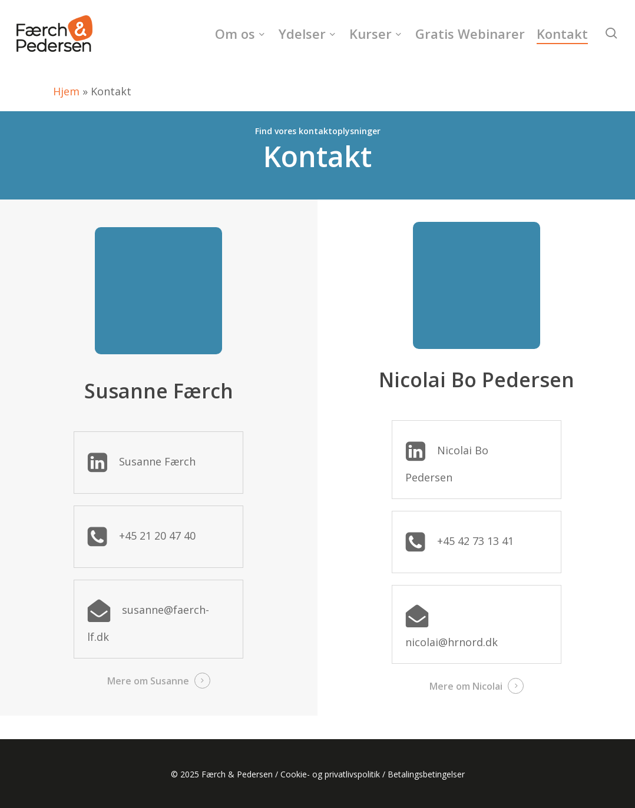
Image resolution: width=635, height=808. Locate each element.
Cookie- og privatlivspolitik (330, 774)
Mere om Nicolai (465, 686)
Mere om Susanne (148, 680)
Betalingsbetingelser (426, 774)
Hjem (66, 91)
